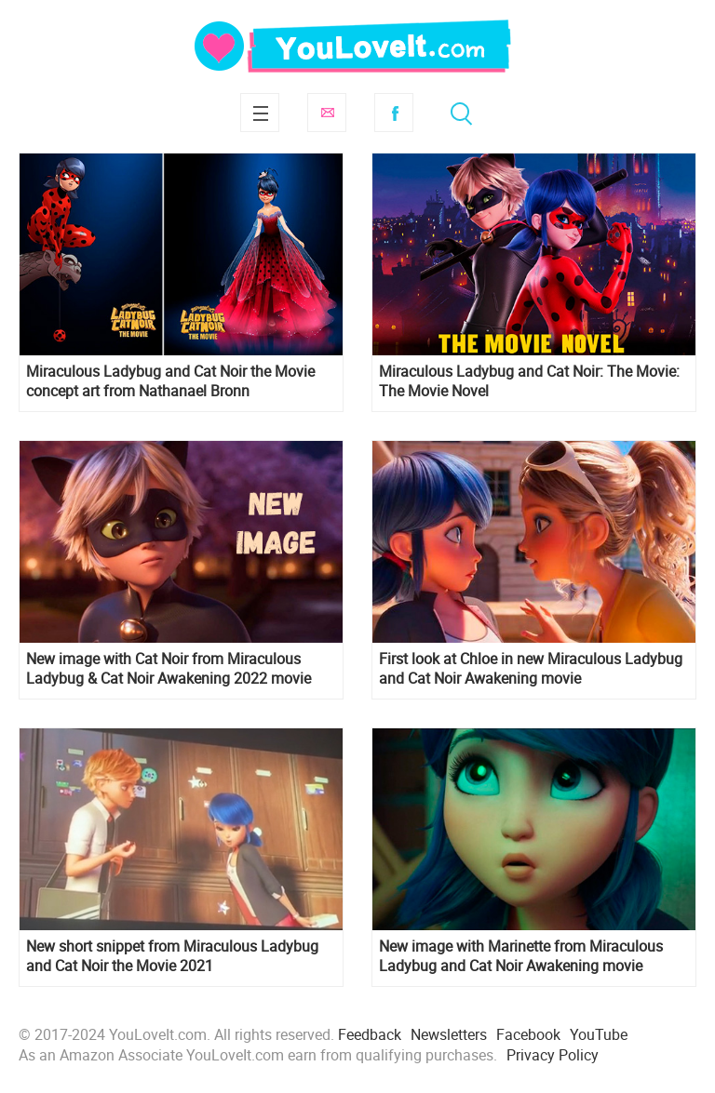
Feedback (369, 1034)
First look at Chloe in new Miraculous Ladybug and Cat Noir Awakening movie (530, 668)
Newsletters (449, 1034)
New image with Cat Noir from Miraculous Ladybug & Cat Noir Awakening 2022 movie (168, 668)
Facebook (393, 112)
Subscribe (326, 112)
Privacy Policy (552, 1055)
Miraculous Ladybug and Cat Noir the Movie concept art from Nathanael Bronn (170, 381)
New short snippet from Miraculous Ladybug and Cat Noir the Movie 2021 (172, 956)
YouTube (598, 1034)
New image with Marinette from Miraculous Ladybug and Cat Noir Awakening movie (521, 956)
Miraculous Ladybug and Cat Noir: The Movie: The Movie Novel (529, 381)
